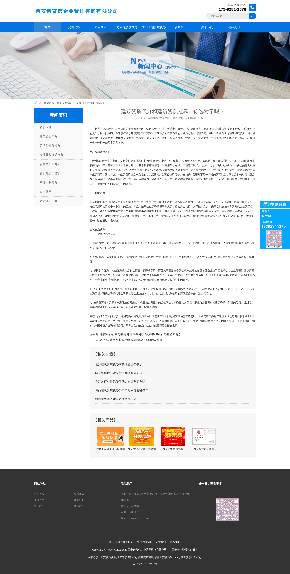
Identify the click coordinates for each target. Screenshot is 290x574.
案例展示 (101, 27)
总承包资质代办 (127, 27)
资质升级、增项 (50, 173)
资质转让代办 (48, 201)
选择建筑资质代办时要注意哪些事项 (118, 364)
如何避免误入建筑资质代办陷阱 (115, 399)
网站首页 (39, 493)
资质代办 (74, 27)
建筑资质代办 (48, 136)
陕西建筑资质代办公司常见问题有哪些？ (121, 390)
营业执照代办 (48, 182)
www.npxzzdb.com (158, 118)
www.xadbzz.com (139, 518)
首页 (47, 27)
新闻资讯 (180, 27)
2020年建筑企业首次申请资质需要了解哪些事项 (131, 340)
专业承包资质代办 (154, 27)
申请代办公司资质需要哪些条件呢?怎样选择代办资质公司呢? (139, 334)
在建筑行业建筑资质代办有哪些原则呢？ (121, 381)
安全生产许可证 (50, 164)
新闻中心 (79, 499)
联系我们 (234, 27)
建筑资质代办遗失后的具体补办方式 (118, 372)
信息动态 (70, 103)
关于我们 (207, 27)
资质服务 (79, 493)
